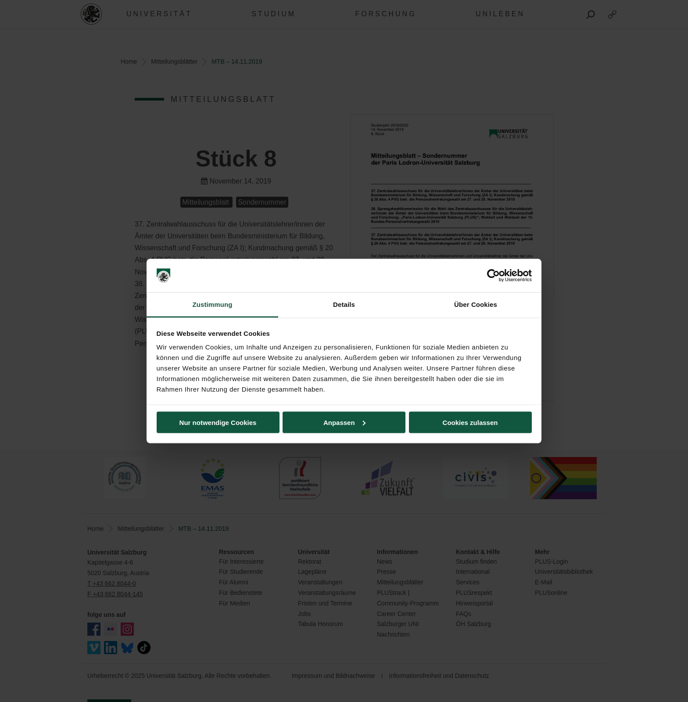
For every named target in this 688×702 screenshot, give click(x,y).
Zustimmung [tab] (213, 304)
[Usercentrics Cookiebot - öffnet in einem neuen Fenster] (493, 275)
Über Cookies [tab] (475, 304)
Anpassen (344, 422)
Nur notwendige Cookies (218, 422)
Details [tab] (344, 304)
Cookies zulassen (470, 422)
